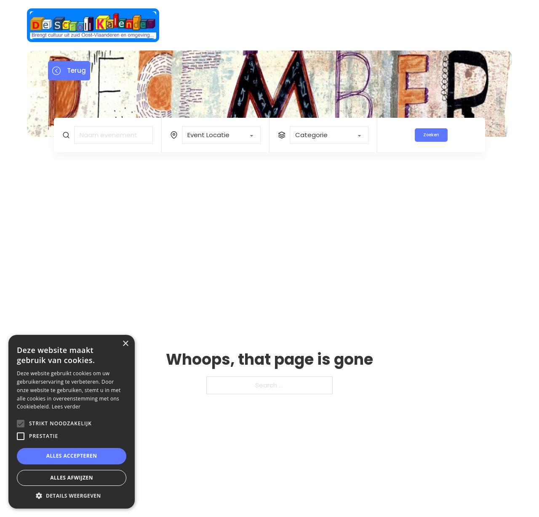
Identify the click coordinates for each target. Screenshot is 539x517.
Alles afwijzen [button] (71, 477)
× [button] (125, 344)
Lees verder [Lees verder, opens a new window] (66, 406)
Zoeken (431, 135)
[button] (71, 495)
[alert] (71, 422)
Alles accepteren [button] (71, 455)
